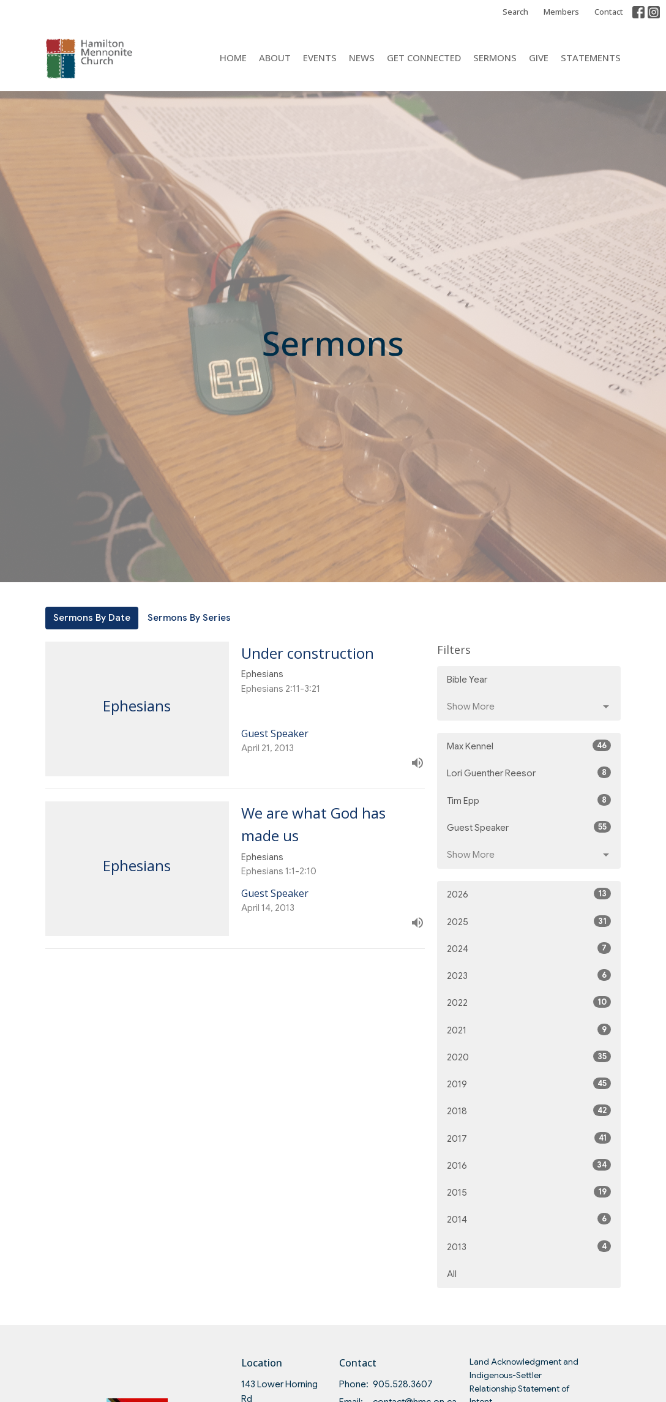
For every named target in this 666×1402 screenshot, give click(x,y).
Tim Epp (529, 800)
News (362, 57)
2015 (529, 1192)
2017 (529, 1138)
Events (320, 57)
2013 (529, 1246)
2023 (529, 975)
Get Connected (424, 57)
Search (515, 11)
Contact (608, 11)
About (275, 57)
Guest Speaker (529, 827)
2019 (529, 1084)
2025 (529, 921)
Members (561, 11)
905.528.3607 (403, 1384)
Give (538, 57)
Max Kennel (529, 746)
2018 (529, 1110)
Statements (591, 57)
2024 (529, 948)
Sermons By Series (189, 617)
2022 (529, 1002)
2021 (529, 1030)
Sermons (495, 57)
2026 (529, 894)
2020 (529, 1057)
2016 (529, 1165)
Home (233, 57)
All (452, 1274)
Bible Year (467, 679)
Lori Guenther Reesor (529, 773)
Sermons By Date (91, 617)
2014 (529, 1219)
